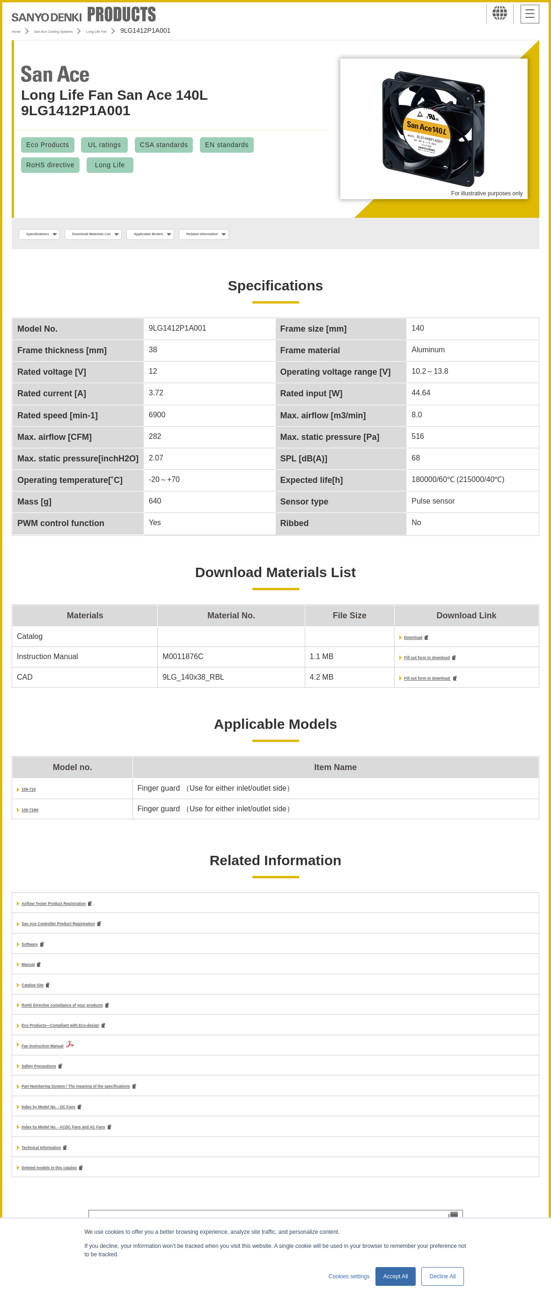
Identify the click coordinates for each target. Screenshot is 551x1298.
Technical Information (60, 1163)
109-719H (38, 814)
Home (20, 30)
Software (37, 952)
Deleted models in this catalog (75, 1184)
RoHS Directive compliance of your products (101, 1015)
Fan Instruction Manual (62, 1057)
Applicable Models (230, 234)
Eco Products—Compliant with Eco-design (97, 1037)
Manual (34, 973)
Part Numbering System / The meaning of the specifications (128, 1100)
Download (365, 640)
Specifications (51, 234)
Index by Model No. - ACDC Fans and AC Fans (103, 1142)
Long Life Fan (152, 30)
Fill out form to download (392, 661)
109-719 (35, 794)
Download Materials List (137, 234)
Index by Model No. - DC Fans (74, 1121)
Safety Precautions (55, 1078)
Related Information (316, 234)
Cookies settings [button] (349, 1276)
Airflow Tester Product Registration (84, 909)
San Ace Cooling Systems (80, 30)
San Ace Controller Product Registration (93, 931)
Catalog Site (43, 994)
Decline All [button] (442, 1276)
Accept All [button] (395, 1276)
